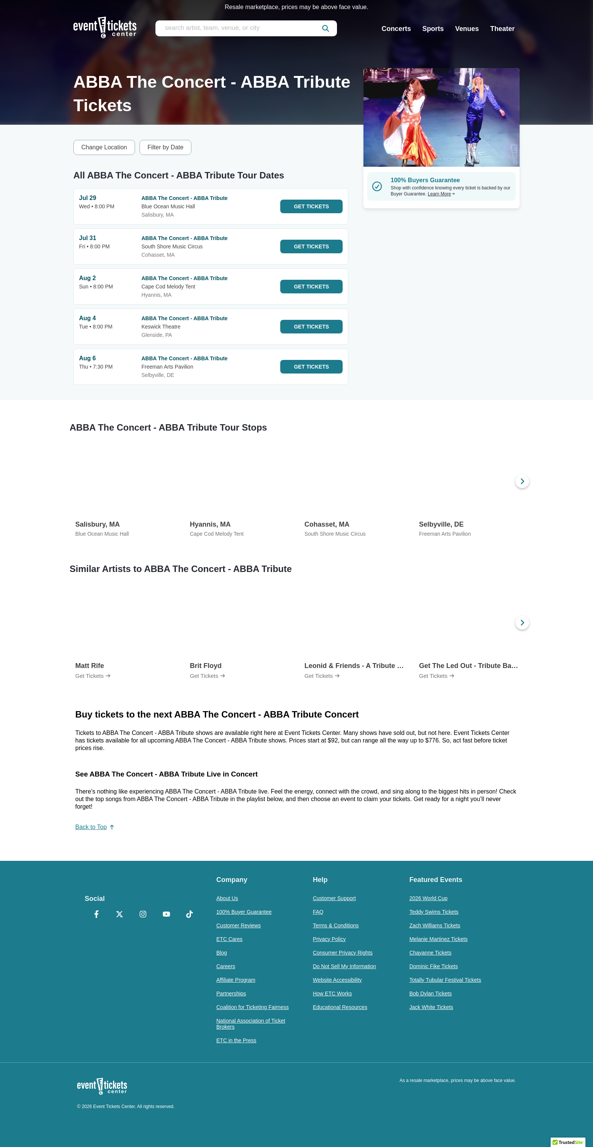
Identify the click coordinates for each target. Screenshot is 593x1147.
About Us (227, 898)
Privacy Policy (329, 939)
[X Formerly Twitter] (120, 914)
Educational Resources (340, 1007)
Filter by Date (165, 147)
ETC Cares (229, 939)
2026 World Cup (428, 898)
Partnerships (231, 993)
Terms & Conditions (336, 925)
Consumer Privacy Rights (343, 953)
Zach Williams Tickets (434, 925)
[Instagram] (143, 914)
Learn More (441, 194)
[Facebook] (96, 914)
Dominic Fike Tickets (433, 966)
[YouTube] (166, 914)
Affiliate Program (235, 980)
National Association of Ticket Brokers (250, 1024)
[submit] (325, 28)
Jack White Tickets (431, 1007)
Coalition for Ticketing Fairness (252, 1007)
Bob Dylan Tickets (430, 993)
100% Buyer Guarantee (244, 912)
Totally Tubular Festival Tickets (445, 980)
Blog (221, 953)
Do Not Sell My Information (344, 966)
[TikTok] (189, 914)
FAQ (318, 912)
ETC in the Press (236, 1040)
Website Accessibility (337, 980)
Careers (225, 966)
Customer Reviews (238, 925)
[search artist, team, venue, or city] (246, 28)
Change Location (104, 147)
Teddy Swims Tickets (433, 912)
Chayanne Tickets (430, 953)
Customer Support (334, 898)
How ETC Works (332, 993)
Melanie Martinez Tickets (438, 939)
